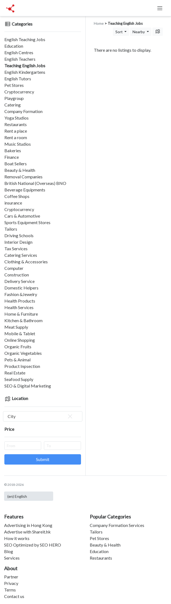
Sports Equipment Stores (27, 222)
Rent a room (15, 137)
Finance (11, 157)
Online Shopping (19, 340)
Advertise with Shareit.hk (27, 531)
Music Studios (17, 144)
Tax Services (16, 248)
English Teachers (19, 59)
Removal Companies (23, 176)
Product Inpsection (22, 366)
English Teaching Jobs (24, 39)
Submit (42, 459)
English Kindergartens (24, 72)
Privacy (11, 583)
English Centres (18, 52)
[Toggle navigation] (160, 8)
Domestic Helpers (21, 287)
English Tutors (17, 78)
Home (99, 23)
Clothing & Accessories (26, 261)
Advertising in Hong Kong (28, 525)
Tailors (10, 228)
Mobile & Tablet (19, 333)
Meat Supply (16, 327)
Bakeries (12, 150)
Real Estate (14, 372)
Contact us (14, 596)
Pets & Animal (17, 359)
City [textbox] (40, 416)
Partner (11, 576)
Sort (119, 31)
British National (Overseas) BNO (35, 183)
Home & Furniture (21, 313)
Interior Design (18, 242)
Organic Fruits (17, 346)
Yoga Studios (16, 117)
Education (13, 45)
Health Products (19, 300)
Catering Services (20, 255)
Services (12, 557)
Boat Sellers (15, 163)
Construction (16, 274)
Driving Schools (19, 235)
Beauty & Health (19, 170)
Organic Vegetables (23, 353)
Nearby (139, 31)
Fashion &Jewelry (20, 294)
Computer (13, 268)
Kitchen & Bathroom (23, 320)
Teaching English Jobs (24, 65)
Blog (8, 551)
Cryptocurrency (19, 91)
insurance (13, 202)
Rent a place (15, 130)
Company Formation (23, 111)
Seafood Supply (18, 379)
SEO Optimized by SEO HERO (32, 544)
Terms (10, 589)
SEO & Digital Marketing (27, 385)
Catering (12, 104)
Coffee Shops (16, 196)
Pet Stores (14, 85)
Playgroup (14, 98)
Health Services (19, 307)
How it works (16, 538)
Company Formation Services (117, 525)
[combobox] (42, 416)
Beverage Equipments (24, 189)
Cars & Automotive (22, 215)
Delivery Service (19, 281)
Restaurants (15, 124)
